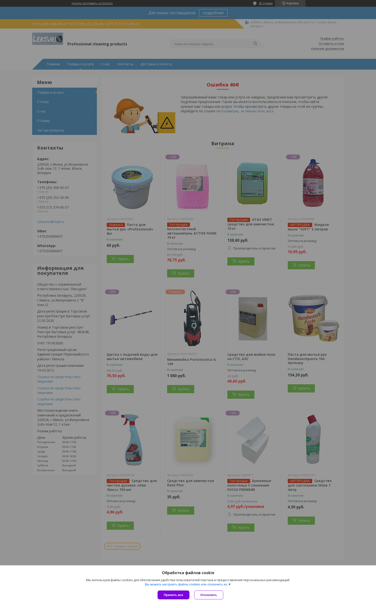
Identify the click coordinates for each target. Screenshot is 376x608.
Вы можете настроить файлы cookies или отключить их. (186, 584)
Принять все (173, 595)
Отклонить (208, 595)
